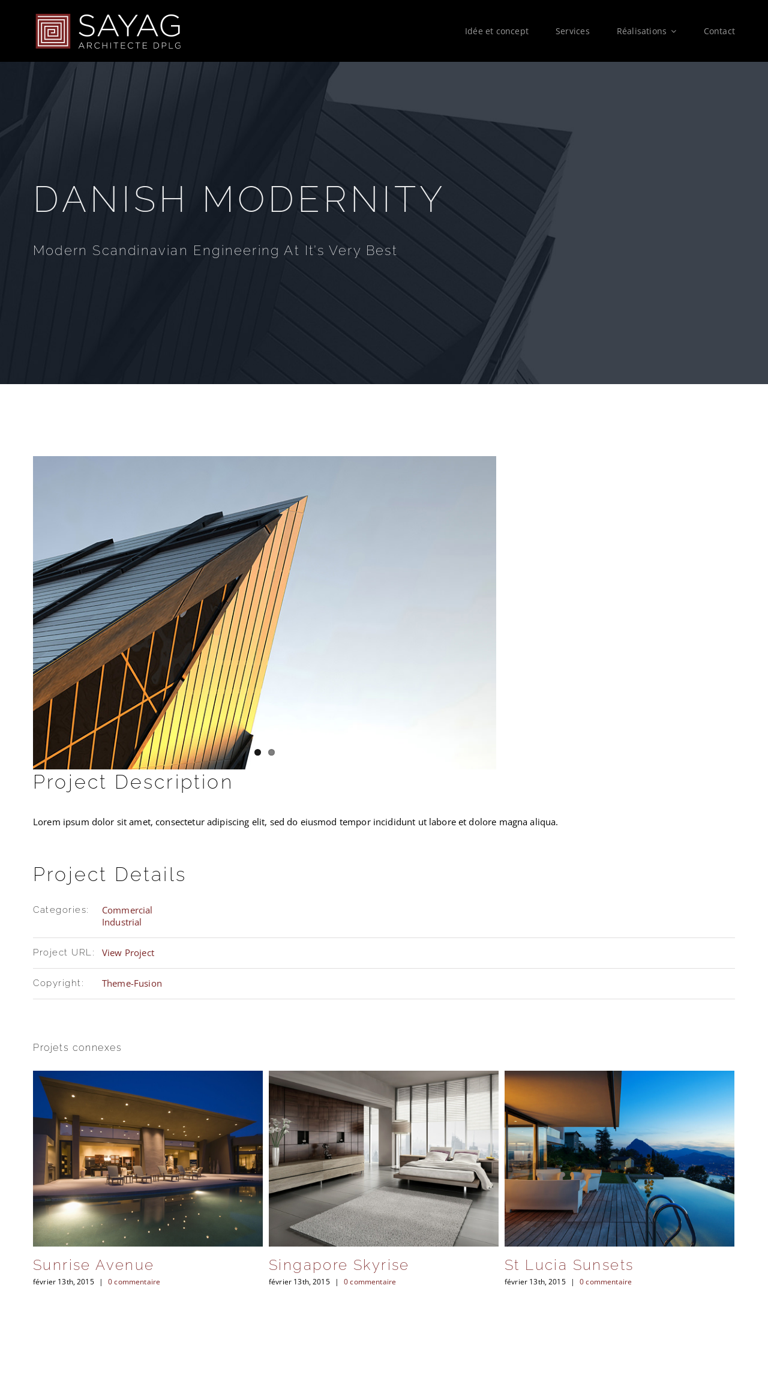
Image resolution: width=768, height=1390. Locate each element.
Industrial (122, 922)
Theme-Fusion (132, 983)
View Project (128, 952)
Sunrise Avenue (94, 1265)
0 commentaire (134, 1282)
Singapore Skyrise (339, 1265)
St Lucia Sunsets (569, 1265)
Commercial (127, 910)
